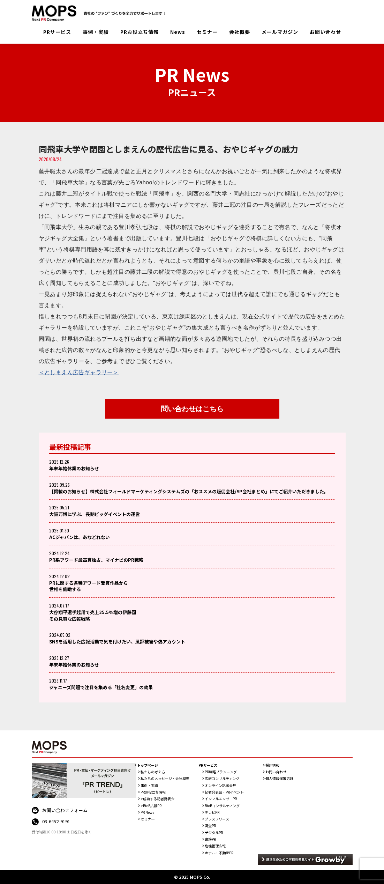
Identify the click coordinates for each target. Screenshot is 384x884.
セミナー (207, 31)
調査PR (210, 825)
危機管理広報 (215, 846)
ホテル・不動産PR (219, 852)
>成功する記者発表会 (157, 798)
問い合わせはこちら (192, 409)
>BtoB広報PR (151, 805)
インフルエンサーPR (221, 798)
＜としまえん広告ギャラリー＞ (79, 372)
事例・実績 (96, 31)
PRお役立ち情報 (139, 31)
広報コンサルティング (222, 778)
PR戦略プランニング (221, 771)
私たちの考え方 (153, 771)
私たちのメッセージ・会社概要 (165, 778)
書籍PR (210, 839)
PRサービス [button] (57, 31)
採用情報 (272, 765)
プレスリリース (217, 819)
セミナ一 (148, 819)
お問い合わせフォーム (65, 810)
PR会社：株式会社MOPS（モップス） (101, 13)
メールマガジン (280, 31)
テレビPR (212, 812)
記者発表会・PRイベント (224, 792)
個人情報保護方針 (279, 778)
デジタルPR (214, 832)
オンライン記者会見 (220, 785)
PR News (147, 812)
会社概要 (239, 31)
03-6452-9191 (56, 821)
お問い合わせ (325, 31)
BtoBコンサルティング (222, 805)
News (177, 31)
